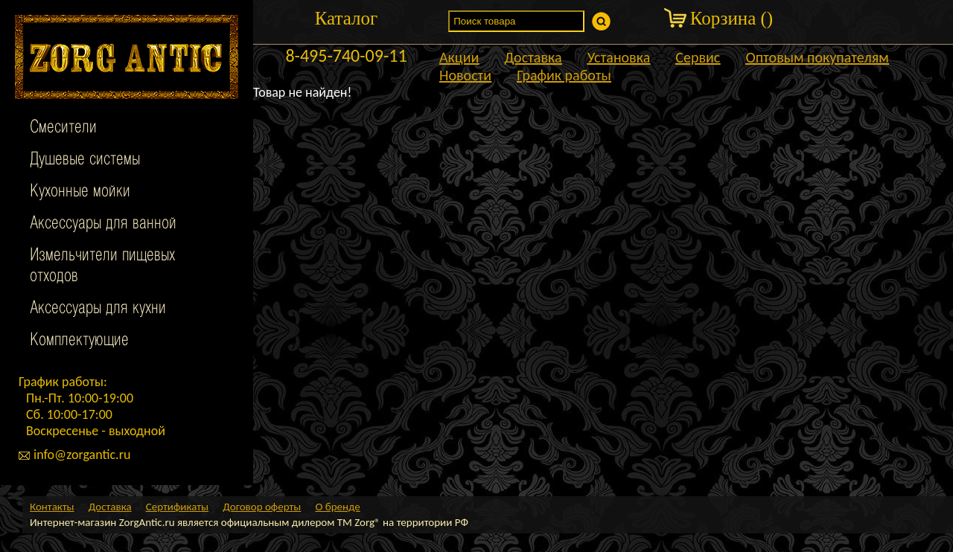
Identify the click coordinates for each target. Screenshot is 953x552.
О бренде (337, 506)
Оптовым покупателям (816, 57)
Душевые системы (85, 160)
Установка (619, 57)
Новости (465, 75)
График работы (564, 75)
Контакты (52, 506)
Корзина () (731, 18)
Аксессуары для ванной (103, 224)
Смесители (63, 128)
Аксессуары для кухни (98, 309)
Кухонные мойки (80, 192)
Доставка (532, 57)
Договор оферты (262, 506)
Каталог (346, 18)
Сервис (697, 57)
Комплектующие (79, 341)
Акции (459, 57)
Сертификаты (177, 506)
